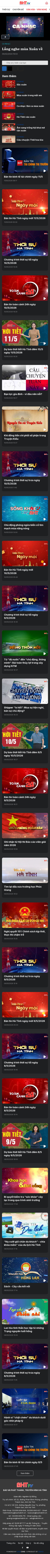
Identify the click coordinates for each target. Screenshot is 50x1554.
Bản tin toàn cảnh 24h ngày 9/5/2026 (20, 799)
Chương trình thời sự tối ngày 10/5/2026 (21, 261)
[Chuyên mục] (3, 3)
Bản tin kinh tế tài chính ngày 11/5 (23, 176)
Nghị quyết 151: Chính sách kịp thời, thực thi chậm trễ (24, 933)
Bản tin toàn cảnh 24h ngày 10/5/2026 (20, 306)
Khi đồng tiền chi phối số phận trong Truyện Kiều (25, 437)
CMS (21, 1552)
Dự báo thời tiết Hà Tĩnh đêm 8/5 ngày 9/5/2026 (23, 1154)
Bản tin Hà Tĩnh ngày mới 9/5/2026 (24, 1021)
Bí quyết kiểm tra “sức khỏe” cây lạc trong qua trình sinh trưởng (23, 1198)
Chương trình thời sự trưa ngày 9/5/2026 (22, 978)
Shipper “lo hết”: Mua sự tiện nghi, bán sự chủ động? (24, 709)
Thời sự (6, 9)
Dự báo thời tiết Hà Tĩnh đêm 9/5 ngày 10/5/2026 (23, 754)
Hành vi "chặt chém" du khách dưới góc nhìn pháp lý (25, 1419)
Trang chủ (10, 1543)
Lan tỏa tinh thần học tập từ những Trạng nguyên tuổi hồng (24, 1330)
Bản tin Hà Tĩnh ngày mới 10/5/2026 (18, 571)
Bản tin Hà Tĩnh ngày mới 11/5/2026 (24, 218)
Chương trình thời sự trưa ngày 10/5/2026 (22, 482)
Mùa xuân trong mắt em (29, 95)
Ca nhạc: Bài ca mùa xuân (30, 106)
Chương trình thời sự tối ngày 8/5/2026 (21, 1064)
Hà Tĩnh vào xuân (26, 117)
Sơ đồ (20, 1543)
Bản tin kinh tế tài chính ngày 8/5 (23, 1462)
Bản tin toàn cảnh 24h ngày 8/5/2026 (20, 1109)
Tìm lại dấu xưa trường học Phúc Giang (23, 888)
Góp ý (28, 1543)
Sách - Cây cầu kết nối (17, 1286)
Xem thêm (25, 1473)
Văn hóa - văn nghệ (36, 9)
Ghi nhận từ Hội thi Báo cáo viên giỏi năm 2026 (25, 844)
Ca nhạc (6, 44)
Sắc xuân (22, 84)
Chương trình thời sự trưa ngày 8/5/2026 (22, 1374)
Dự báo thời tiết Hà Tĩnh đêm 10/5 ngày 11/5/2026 (23, 351)
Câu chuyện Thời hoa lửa (30, 140)
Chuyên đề (18, 9)
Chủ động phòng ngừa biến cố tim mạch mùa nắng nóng (23, 527)
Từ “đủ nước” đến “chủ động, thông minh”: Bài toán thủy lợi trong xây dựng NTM (25, 662)
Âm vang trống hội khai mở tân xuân (31, 129)
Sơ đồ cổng (39, 1543)
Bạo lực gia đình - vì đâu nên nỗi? (23, 394)
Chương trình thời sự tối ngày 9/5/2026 (21, 616)
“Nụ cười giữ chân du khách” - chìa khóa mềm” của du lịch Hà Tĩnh (24, 1243)
